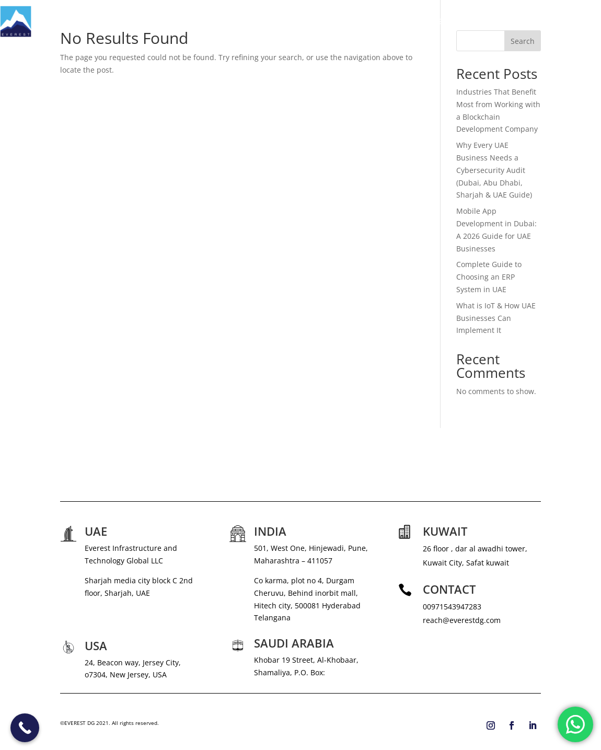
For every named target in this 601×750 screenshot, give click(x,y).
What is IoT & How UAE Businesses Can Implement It (496, 318)
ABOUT (354, 21)
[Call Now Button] (24, 727)
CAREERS (509, 21)
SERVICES (394, 21)
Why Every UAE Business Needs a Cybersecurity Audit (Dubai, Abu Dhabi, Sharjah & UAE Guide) (494, 170)
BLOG (546, 21)
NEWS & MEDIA (457, 21)
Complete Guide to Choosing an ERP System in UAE (489, 276)
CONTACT (584, 21)
